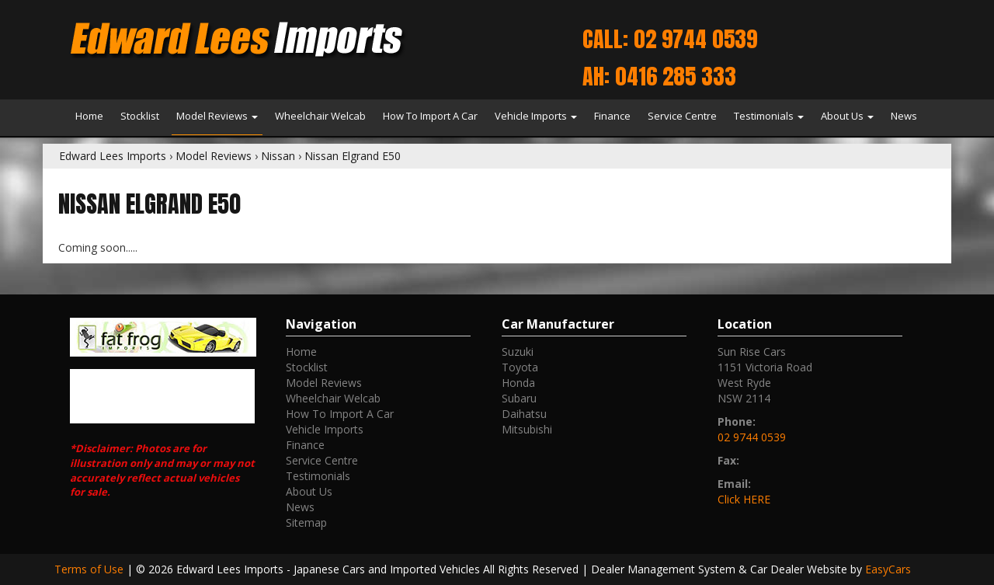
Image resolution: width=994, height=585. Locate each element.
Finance (612, 116)
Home (89, 116)
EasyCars (888, 569)
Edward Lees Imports (112, 155)
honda (518, 382)
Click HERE (744, 499)
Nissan (278, 155)
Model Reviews (217, 116)
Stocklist (139, 116)
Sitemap (306, 522)
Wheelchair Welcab (320, 116)
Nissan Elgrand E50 (352, 155)
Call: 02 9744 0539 (669, 39)
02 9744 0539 (752, 437)
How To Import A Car (430, 116)
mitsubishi (527, 429)
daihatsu (524, 413)
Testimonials (769, 116)
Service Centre (682, 116)
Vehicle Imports (536, 116)
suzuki (517, 351)
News (904, 116)
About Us (847, 116)
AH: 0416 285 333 (659, 76)
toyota (520, 367)
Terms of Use (90, 569)
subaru (519, 398)
